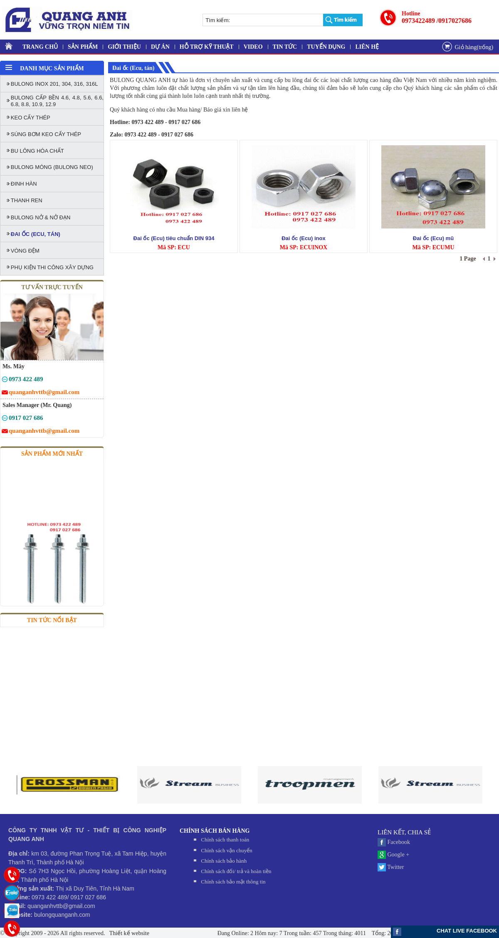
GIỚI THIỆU (124, 47)
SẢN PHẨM (83, 47)
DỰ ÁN (160, 47)
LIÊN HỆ (367, 47)
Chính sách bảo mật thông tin (233, 881)
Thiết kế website (128, 933)
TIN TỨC (285, 47)
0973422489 (418, 20)
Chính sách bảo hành (224, 861)
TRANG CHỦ (40, 47)
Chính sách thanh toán (225, 839)
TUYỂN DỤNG (326, 47)
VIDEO (253, 47)
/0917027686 (454, 20)
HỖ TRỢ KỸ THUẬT (207, 47)
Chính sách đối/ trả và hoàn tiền (236, 871)
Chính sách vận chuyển (226, 850)
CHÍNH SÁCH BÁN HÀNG (215, 831)
